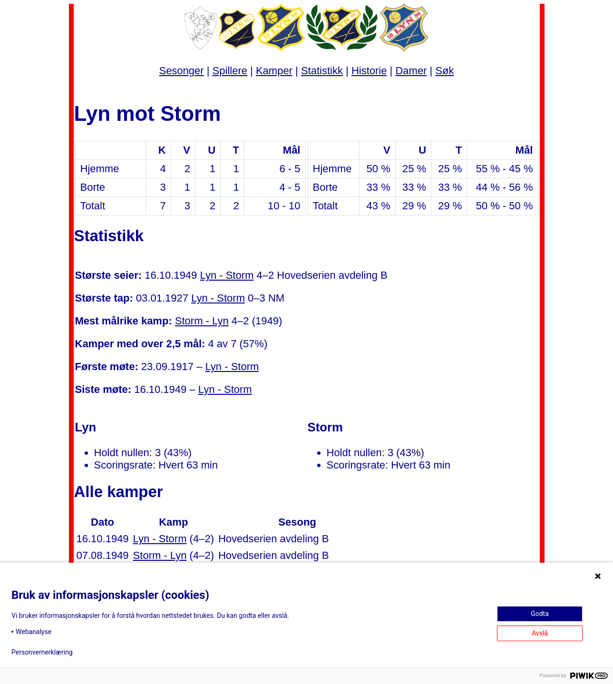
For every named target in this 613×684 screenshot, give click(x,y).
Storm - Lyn (202, 321)
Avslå (540, 633)
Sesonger (181, 71)
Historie (369, 71)
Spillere (230, 71)
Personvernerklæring (42, 652)
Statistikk (322, 71)
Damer (411, 71)
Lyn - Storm (226, 275)
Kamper (274, 71)
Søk (444, 71)
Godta (540, 613)
